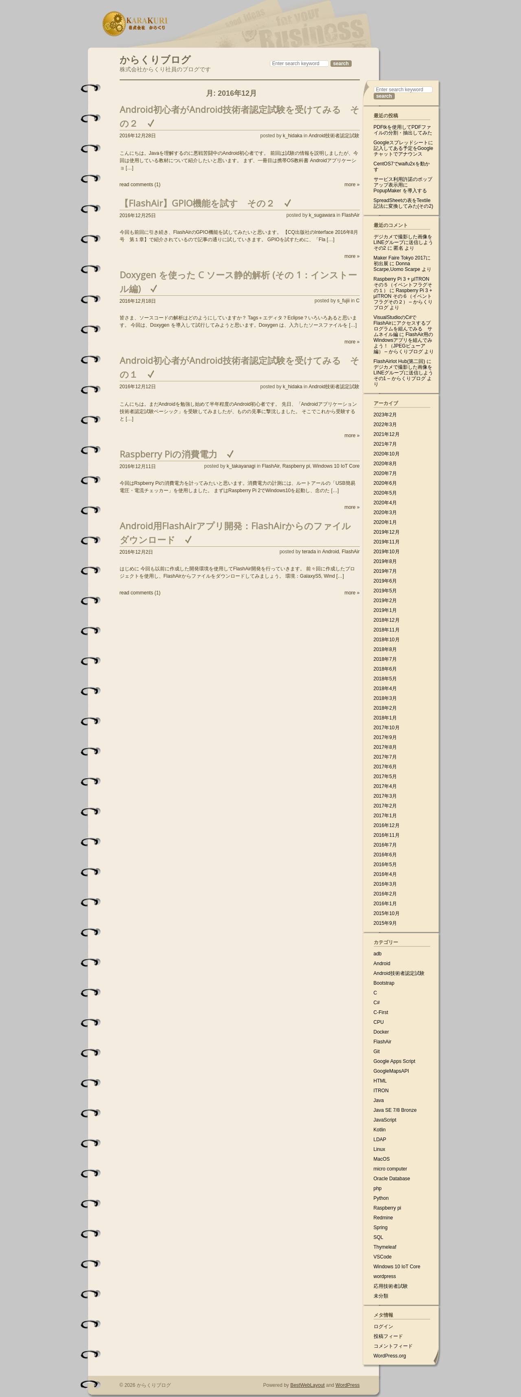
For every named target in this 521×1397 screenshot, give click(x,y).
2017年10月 (387, 727)
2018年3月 (385, 698)
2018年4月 (385, 688)
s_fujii (343, 301)
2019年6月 (385, 581)
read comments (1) (140, 184)
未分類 (381, 1296)
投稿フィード (388, 1336)
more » (351, 184)
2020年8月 (385, 463)
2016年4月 (385, 874)
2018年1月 (385, 718)
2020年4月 (385, 503)
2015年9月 (385, 923)
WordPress (347, 1385)
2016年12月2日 (136, 552)
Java (379, 1100)
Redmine (383, 1218)
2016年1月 (385, 903)
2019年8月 (385, 561)
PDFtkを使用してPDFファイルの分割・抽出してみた (403, 130)
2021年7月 (385, 444)
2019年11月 (387, 542)
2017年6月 (385, 767)
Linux (379, 1149)
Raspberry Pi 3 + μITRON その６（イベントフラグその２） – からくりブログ (403, 299)
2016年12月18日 (138, 301)
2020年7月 (385, 473)
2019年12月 (387, 532)
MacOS (382, 1159)
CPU (379, 1022)
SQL (378, 1237)
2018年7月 (385, 659)
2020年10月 (387, 454)
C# (377, 1002)
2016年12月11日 (138, 466)
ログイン (383, 1326)
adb (378, 954)
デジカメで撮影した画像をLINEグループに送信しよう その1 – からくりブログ (403, 372)
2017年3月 (385, 796)
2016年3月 (385, 884)
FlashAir (350, 215)
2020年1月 (385, 522)
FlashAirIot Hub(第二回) (399, 361)
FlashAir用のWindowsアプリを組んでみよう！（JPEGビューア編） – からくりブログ (403, 343)
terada (309, 551)
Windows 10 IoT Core (336, 466)
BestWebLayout (307, 1385)
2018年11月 (387, 630)
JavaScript (385, 1120)
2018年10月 (387, 639)
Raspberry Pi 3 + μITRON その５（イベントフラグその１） (403, 284)
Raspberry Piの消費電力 (168, 454)
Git (377, 1051)
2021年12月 (387, 434)
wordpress (385, 1276)
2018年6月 (385, 669)
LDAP (380, 1139)
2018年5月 (385, 679)
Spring (381, 1227)
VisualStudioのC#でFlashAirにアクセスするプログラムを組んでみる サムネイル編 (403, 326)
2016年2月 (385, 894)
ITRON (381, 1090)
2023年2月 (385, 415)
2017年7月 (385, 757)
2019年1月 (385, 610)
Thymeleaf (385, 1247)
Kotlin (380, 1130)
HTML (380, 1081)
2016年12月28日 (138, 136)
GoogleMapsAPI (391, 1071)
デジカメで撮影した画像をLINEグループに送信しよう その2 (403, 242)
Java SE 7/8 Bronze (395, 1110)
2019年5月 (385, 591)
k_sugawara (322, 215)
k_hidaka (292, 136)
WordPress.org (390, 1356)
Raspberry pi (296, 466)
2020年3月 (385, 512)
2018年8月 (385, 649)
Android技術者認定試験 (334, 136)
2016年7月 (385, 845)
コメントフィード (393, 1346)
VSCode (383, 1257)
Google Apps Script (395, 1061)
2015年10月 (387, 913)
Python (381, 1198)
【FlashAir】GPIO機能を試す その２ (197, 203)
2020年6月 (385, 483)
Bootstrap (384, 983)
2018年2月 (385, 708)
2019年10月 (387, 551)
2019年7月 (385, 571)
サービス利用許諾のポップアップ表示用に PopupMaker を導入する (403, 185)
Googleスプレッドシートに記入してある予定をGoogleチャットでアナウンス (403, 148)
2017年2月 (385, 806)
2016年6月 (385, 855)
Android (330, 551)
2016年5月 (385, 864)
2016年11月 (387, 835)
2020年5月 (385, 493)
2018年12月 (387, 620)
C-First (381, 1012)
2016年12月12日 (138, 386)
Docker (381, 1032)
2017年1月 (385, 815)
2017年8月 (385, 747)
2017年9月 (385, 737)
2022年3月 (385, 424)
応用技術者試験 (391, 1286)
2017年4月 (385, 786)
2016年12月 (387, 825)
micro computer (390, 1169)
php (378, 1188)
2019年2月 (385, 600)
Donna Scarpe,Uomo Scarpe (397, 266)
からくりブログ (155, 58)
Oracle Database (392, 1178)
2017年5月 (385, 776)
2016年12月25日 (138, 215)
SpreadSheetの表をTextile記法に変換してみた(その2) (403, 203)
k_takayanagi (241, 466)
